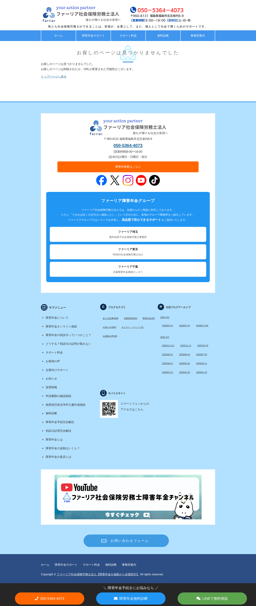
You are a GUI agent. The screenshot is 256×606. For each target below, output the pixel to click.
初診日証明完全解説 (58, 430)
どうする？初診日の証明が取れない (68, 343)
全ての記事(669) (110, 318)
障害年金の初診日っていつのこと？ (68, 335)
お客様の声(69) (110, 336)
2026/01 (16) (202, 325)
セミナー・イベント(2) (132, 327)
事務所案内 (198, 35)
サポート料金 (128, 35)
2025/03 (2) (167, 372)
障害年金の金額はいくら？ (63, 448)
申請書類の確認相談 (58, 396)
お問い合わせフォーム (130, 541)
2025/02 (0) (184, 372)
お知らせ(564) (109, 327)
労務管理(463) (130, 318)
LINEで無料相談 (215, 598)
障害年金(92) (149, 318)
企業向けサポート (57, 369)
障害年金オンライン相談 (61, 326)
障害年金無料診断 (133, 598)
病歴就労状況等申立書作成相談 (66, 404)
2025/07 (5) (201, 354)
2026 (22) (164, 317)
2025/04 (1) (201, 363)
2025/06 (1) (167, 363)
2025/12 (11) (168, 345)
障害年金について (57, 317)
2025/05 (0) (184, 363)
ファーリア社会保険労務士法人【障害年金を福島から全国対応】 (98, 574)
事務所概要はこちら (128, 166)
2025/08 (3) (184, 354)
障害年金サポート (93, 35)
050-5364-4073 (128, 145)
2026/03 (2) (167, 325)
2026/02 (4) (184, 325)
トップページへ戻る (53, 76)
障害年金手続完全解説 (60, 422)
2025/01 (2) (201, 372)
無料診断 (163, 35)
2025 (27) (164, 337)
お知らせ (51, 378)
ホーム (58, 35)
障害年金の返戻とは (58, 456)
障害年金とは (54, 439)
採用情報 (51, 387)
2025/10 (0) (202, 345)
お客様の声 (53, 361)
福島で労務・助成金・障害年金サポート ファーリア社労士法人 (74, 14)
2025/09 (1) (167, 354)
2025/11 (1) (185, 345)
